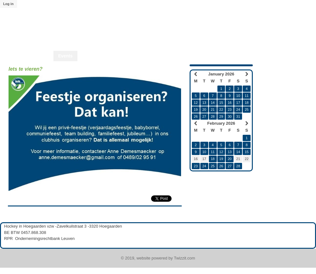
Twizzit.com (184, 258)
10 (238, 96)
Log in (8, 4)
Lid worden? (225, 55)
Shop (133, 55)
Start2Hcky (159, 55)
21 (213, 109)
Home (42, 55)
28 (213, 116)
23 (230, 109)
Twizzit (255, 55)
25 (246, 109)
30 (230, 116)
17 (238, 102)
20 (204, 109)
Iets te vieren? (26, 69)
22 (221, 109)
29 (221, 116)
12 (196, 102)
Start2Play (191, 55)
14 (213, 102)
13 (204, 102)
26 (196, 116)
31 (238, 116)
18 (246, 102)
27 (204, 116)
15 (221, 102)
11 (246, 96)
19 (196, 109)
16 (230, 102)
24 (238, 109)
